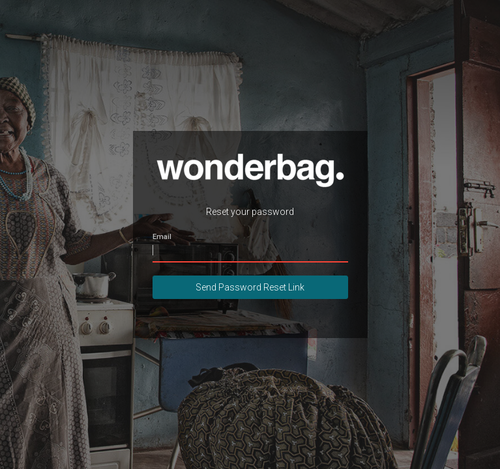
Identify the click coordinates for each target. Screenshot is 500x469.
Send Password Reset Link (250, 287)
